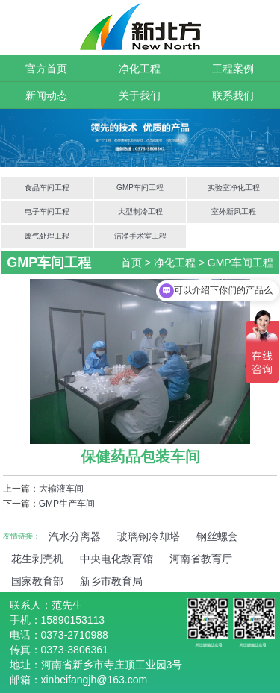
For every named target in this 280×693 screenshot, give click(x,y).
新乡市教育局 (111, 581)
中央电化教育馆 (116, 559)
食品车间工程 (47, 188)
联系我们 (233, 95)
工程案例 (233, 69)
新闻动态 (46, 95)
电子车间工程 (47, 211)
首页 (131, 263)
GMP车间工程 (140, 188)
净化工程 (140, 69)
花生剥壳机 (37, 559)
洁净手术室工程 (140, 236)
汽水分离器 (75, 536)
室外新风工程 (233, 211)
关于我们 (140, 95)
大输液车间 (61, 488)
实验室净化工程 (234, 188)
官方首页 (46, 69)
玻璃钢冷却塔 (148, 536)
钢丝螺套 (217, 536)
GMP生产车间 (67, 503)
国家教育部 (37, 581)
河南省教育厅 (200, 559)
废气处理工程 (47, 236)
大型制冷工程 (140, 211)
